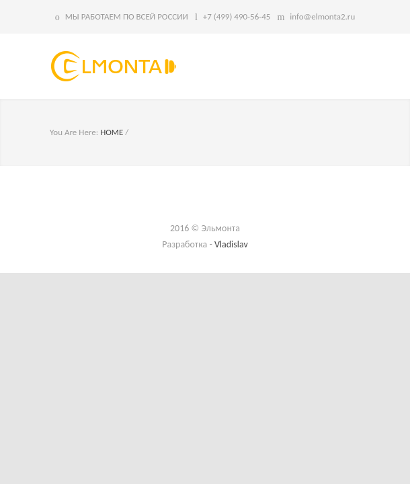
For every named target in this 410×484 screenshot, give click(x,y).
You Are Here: (74, 132)
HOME (111, 132)
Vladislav (231, 244)
